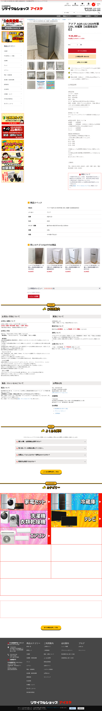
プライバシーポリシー (60, 411)
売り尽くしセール (8, 103)
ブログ (96, 16)
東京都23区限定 (31, 692)
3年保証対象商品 (8, 98)
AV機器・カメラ (8, 94)
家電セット (29, 650)
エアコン (6, 70)
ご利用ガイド (47, 646)
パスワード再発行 (48, 669)
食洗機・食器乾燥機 (9, 79)
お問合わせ (46, 673)
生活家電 (6, 89)
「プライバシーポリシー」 (53, 707)
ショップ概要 (64, 646)
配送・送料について (68, 348)
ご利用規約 (57, 413)
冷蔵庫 (5, 51)
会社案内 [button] (88, 16)
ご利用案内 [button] (79, 16)
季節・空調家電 (8, 75)
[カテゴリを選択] (69, 12)
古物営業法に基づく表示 (67, 658)
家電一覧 (29, 646)
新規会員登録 (47, 661)
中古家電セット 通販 (9, 55)
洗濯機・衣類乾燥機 (32, 658)
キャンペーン (82, 650)
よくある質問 (47, 658)
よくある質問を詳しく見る (51, 471)
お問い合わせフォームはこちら (60, 392)
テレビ (5, 65)
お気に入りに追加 (82, 62)
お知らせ (81, 646)
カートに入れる (82, 50)
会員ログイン (47, 665)
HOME (59, 16)
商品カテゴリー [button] (67, 16)
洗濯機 (5, 60)
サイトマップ (47, 677)
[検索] (99, 12)
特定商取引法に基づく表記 (61, 408)
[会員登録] (75, 4)
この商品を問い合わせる (82, 56)
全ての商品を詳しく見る (51, 627)
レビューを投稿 (33, 296)
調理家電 (6, 84)
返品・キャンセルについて (81, 185)
